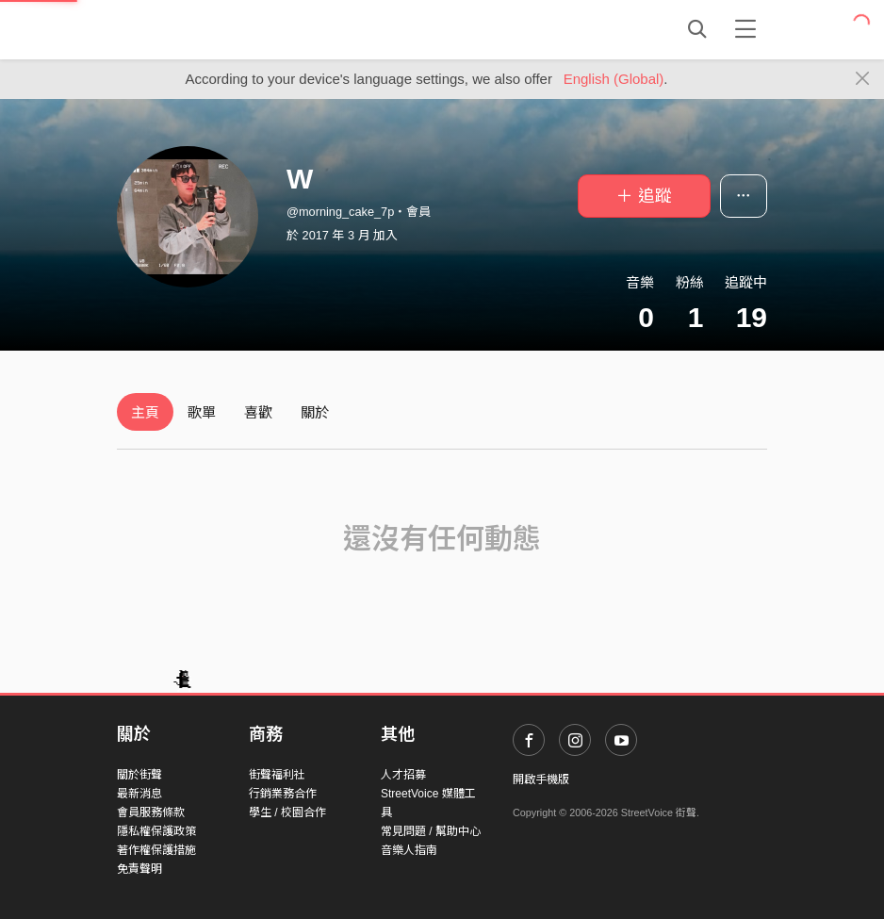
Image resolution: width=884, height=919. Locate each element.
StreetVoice (194, 29)
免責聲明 (139, 869)
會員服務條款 (151, 812)
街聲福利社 (277, 774)
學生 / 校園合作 (287, 812)
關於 (315, 412)
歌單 (202, 412)
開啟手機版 (541, 779)
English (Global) (614, 79)
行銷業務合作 (283, 793)
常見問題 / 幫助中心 (431, 831)
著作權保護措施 (156, 850)
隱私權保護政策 (156, 831)
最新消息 (139, 793)
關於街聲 (139, 774)
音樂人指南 (409, 850)
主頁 (145, 412)
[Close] (863, 79)
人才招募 (403, 774)
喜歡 (258, 412)
